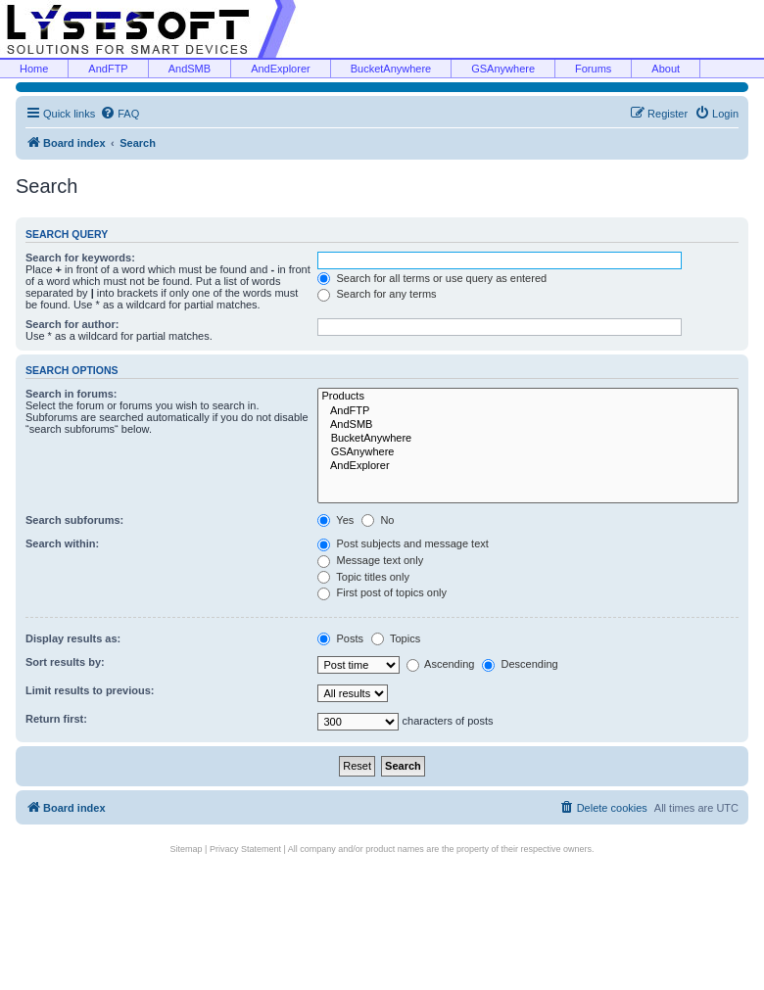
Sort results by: (65, 662)
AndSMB (189, 68)
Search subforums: (74, 520)
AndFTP (107, 68)
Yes (335, 520)
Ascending (440, 664)
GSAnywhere (503, 68)
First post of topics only (382, 592)
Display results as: (72, 638)
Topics (395, 638)
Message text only (370, 560)
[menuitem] (119, 113)
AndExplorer (280, 68)
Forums (593, 68)
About (665, 68)
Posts (340, 638)
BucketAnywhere (391, 68)
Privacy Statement (245, 849)
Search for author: (72, 324)
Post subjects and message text (402, 543)
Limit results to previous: (89, 690)
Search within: (62, 543)
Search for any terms (376, 294)
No (377, 520)
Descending (519, 664)
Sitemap (186, 849)
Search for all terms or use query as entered (432, 278)
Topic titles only (362, 577)
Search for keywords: (80, 257)
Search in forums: (71, 394)
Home (34, 68)
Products (528, 396)
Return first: (56, 719)
